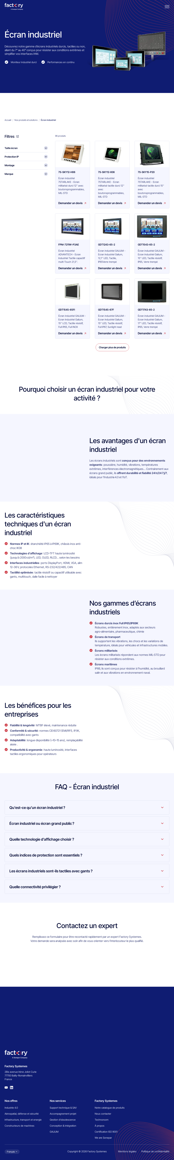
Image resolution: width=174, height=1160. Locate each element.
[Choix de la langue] (12, 1152)
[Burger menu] (167, 6)
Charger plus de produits (112, 347)
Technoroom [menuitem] (101, 1119)
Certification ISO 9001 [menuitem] (106, 1131)
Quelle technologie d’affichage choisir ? (41, 839)
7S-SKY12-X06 (106, 172)
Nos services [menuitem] (58, 1100)
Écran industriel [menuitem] (48, 120)
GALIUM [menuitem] (54, 1131)
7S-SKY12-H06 (66, 172)
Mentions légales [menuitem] (127, 1151)
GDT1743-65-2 (146, 309)
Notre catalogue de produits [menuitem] (110, 1107)
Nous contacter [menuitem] (103, 1113)
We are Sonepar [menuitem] (103, 1137)
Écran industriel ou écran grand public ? (41, 823)
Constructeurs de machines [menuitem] (19, 1125)
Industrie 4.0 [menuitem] (11, 1107)
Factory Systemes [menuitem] (106, 1100)
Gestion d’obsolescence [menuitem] (63, 1119)
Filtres (9, 136)
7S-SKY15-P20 (146, 172)
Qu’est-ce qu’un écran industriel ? (37, 807)
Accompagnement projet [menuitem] (63, 1113)
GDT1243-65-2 (106, 244)
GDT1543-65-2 (146, 244)
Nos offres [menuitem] (11, 1100)
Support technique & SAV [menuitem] (63, 1107)
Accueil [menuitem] (8, 120)
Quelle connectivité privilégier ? (35, 887)
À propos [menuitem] (99, 1125)
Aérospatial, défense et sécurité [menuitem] (22, 1113)
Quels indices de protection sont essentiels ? (45, 855)
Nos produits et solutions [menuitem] (26, 120)
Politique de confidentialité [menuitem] (155, 1151)
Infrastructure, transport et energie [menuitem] (23, 1119)
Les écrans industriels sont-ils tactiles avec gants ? (51, 871)
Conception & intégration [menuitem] (63, 1125)
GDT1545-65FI (66, 309)
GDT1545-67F (106, 309)
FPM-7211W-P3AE (68, 244)
